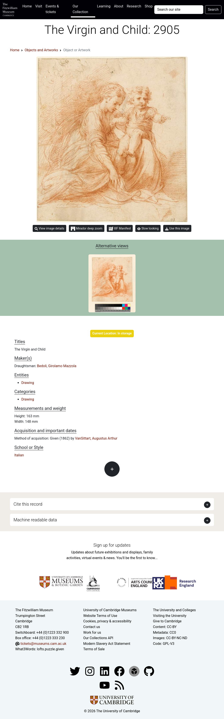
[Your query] (178, 9)
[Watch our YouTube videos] (105, 685)
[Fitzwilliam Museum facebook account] (105, 671)
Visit (38, 6)
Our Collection (80, 9)
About (118, 6)
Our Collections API (98, 638)
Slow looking (148, 228)
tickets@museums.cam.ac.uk (43, 644)
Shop (149, 6)
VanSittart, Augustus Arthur (96, 438)
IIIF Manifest (120, 229)
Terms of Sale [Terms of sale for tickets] (94, 649)
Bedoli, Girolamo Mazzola (56, 366)
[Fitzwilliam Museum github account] (149, 671)
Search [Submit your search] (213, 9)
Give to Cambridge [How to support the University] (167, 621)
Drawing (27, 383)
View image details (49, 228)
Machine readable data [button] (35, 519)
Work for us (92, 632)
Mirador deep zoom (86, 229)
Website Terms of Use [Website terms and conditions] (100, 616)
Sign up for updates (112, 545)
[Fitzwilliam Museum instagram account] (90, 671)
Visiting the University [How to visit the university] (169, 616)
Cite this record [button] (28, 504)
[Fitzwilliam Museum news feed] (119, 685)
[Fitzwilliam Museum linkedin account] (119, 671)
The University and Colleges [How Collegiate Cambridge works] (174, 610)
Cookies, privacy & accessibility (107, 621)
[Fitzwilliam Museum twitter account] (75, 671)
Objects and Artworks (41, 50)
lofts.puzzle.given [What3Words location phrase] (50, 649)
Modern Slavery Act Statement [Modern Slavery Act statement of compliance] (106, 644)
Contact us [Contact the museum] (91, 627)
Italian (19, 455)
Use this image (177, 228)
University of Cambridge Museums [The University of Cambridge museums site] (110, 610)
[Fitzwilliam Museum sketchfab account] (134, 671)
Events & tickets (52, 9)
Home (28, 5)
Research (134, 6)
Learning (103, 6)
